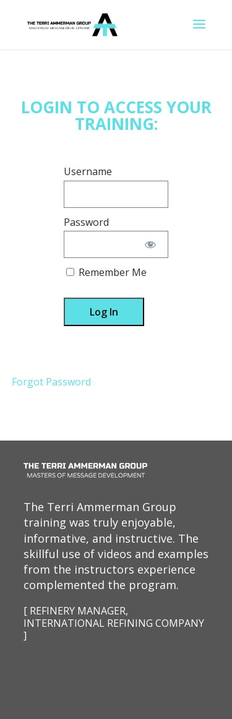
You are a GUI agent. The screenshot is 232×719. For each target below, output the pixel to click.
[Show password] (150, 244)
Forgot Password (51, 382)
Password (86, 222)
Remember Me (106, 272)
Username (88, 171)
